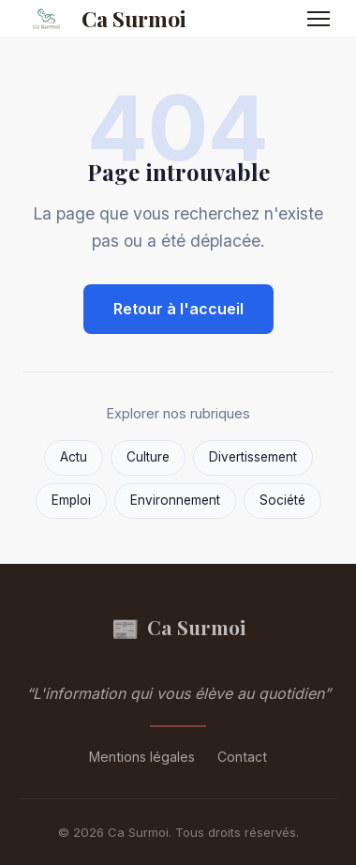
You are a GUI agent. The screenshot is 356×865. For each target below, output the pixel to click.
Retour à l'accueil (178, 308)
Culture (148, 456)
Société (282, 500)
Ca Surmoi (102, 19)
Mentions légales (142, 757)
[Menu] (318, 19)
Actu (73, 456)
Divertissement (253, 456)
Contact (242, 757)
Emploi (71, 500)
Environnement (175, 500)
